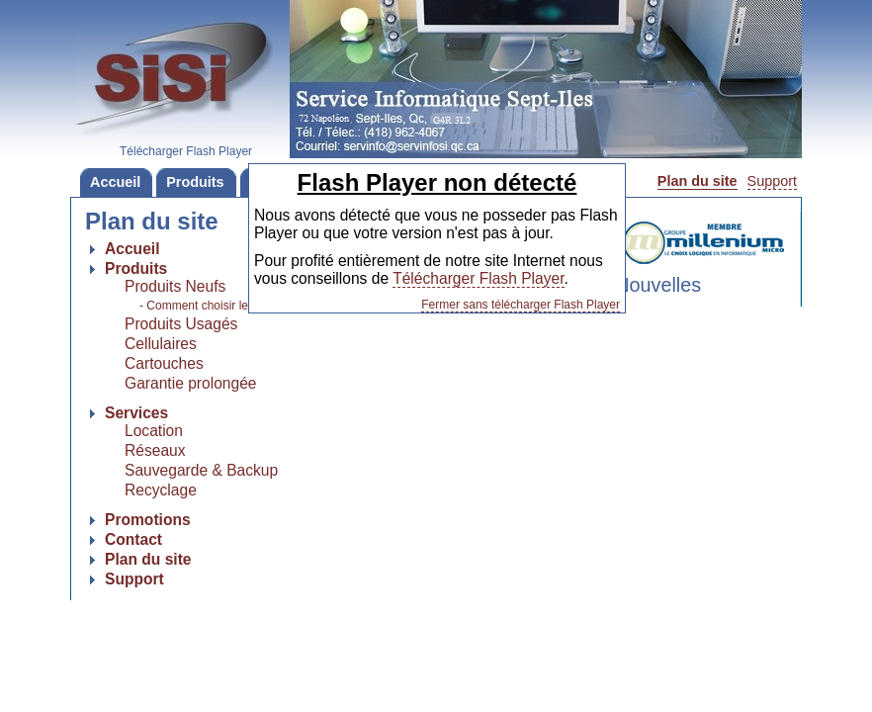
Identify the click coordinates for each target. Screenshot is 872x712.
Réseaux (155, 450)
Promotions (148, 519)
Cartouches (164, 363)
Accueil (110, 182)
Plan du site (697, 181)
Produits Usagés (181, 323)
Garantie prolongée (191, 383)
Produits (189, 182)
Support (772, 181)
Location (154, 430)
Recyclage (161, 490)
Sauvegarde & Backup (201, 470)
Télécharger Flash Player (478, 278)
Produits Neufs (175, 286)
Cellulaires (161, 343)
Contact (133, 539)
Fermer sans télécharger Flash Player (520, 305)
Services (136, 412)
